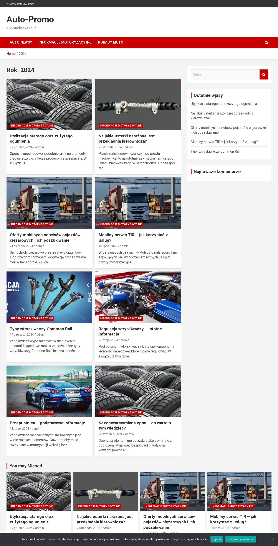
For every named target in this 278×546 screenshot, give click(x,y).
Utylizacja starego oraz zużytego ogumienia (224, 104)
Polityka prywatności (240, 539)
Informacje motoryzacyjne (65, 42)
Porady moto (110, 42)
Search (264, 74)
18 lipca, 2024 (108, 246)
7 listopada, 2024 (110, 147)
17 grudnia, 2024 (21, 147)
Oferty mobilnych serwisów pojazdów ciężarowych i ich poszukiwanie (45, 237)
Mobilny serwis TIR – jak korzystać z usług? (224, 142)
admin (39, 147)
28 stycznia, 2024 (110, 434)
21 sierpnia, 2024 (21, 246)
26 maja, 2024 (108, 340)
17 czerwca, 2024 (22, 334)
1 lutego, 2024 (19, 428)
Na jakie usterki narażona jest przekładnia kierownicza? (127, 138)
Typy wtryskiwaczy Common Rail (41, 328)
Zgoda (217, 539)
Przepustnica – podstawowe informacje (47, 422)
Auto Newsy (21, 42)
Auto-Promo (30, 19)
